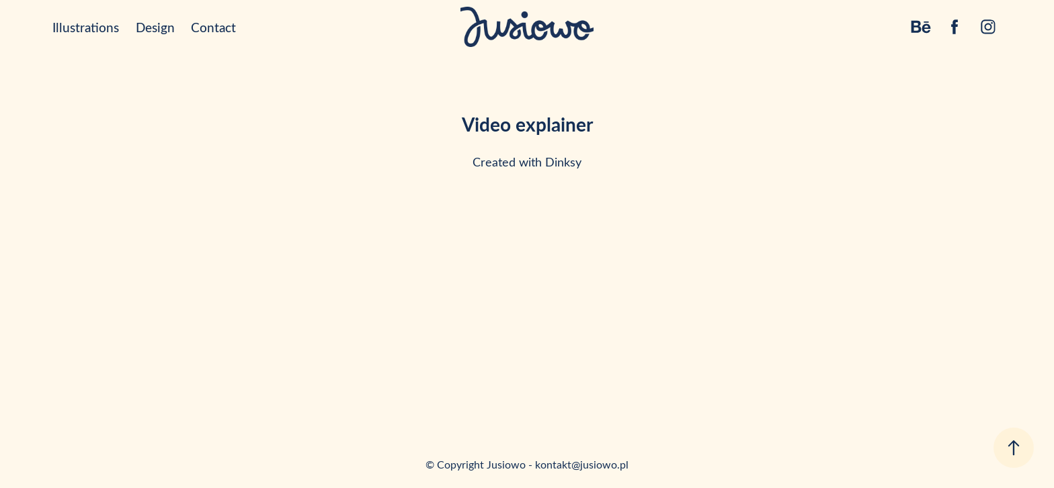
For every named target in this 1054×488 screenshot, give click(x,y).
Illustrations (85, 27)
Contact (213, 27)
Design (155, 27)
